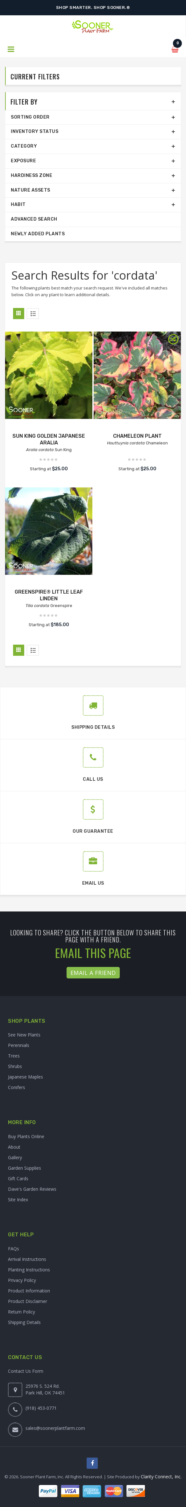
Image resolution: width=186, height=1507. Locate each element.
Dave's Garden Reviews (32, 1189)
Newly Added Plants (38, 234)
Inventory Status (34, 131)
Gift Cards (18, 1178)
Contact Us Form (25, 1371)
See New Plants (24, 1035)
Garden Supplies (24, 1168)
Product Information (29, 1291)
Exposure (23, 161)
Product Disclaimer (27, 1301)
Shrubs (15, 1066)
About (14, 1147)
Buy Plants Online (26, 1136)
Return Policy (21, 1312)
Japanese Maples (25, 1077)
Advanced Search (34, 219)
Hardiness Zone (31, 175)
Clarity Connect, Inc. (161, 1477)
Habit (18, 204)
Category (24, 146)
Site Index (18, 1199)
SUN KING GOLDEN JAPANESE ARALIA (48, 439)
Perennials (18, 1045)
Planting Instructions (29, 1270)
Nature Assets (30, 190)
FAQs (13, 1249)
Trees (14, 1056)
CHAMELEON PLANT (137, 436)
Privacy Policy (22, 1280)
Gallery (15, 1157)
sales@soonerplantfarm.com (55, 1428)
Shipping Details (24, 1322)
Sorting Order (30, 117)
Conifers (16, 1087)
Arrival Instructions (27, 1259)
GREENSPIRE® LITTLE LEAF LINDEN (49, 595)
